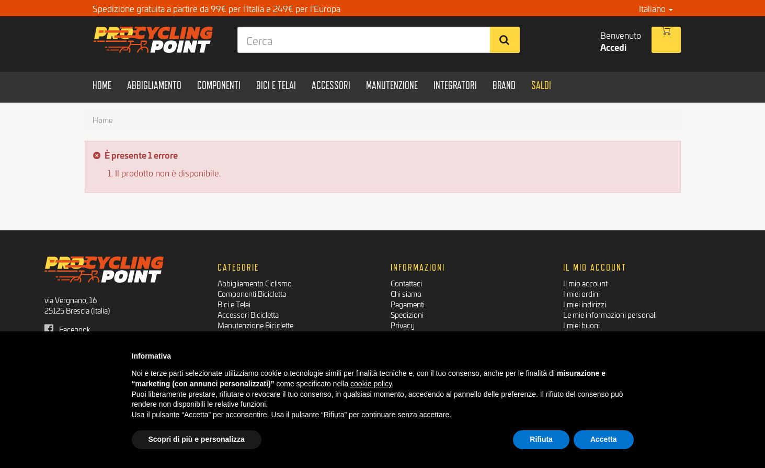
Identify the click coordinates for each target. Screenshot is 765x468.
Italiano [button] (656, 8)
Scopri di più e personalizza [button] (197, 439)
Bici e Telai (234, 303)
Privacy (403, 324)
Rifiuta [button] (541, 439)
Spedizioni (407, 314)
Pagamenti (408, 303)
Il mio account (585, 282)
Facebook (67, 329)
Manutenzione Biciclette (255, 324)
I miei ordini (581, 293)
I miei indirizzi (584, 303)
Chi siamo (406, 293)
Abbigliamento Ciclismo (255, 282)
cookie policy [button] (371, 384)
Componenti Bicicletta (252, 293)
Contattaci (406, 282)
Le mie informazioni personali (610, 314)
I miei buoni (581, 324)
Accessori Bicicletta (248, 314)
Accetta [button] (603, 439)
